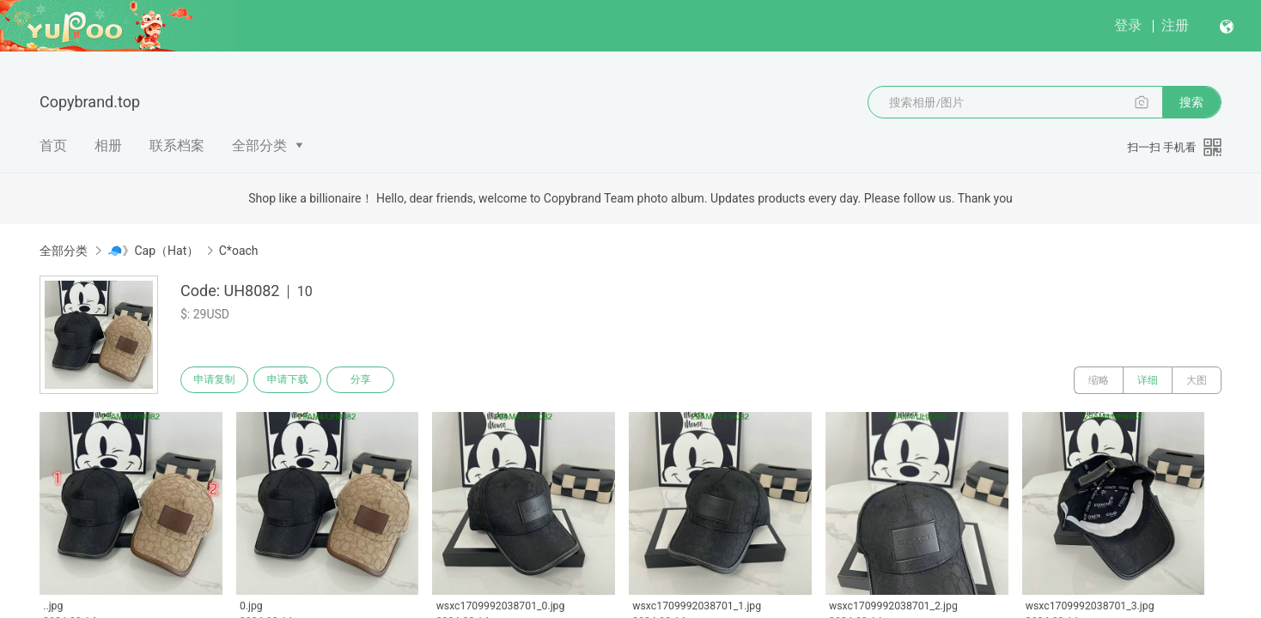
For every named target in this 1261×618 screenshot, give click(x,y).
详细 (1147, 380)
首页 (53, 145)
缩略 (1098, 380)
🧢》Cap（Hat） (152, 251)
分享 (371, 380)
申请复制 (216, 380)
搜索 (1191, 102)
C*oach (239, 251)
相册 (108, 145)
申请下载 (293, 380)
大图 (1196, 380)
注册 (1175, 25)
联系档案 (176, 145)
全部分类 (259, 145)
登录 (1128, 25)
